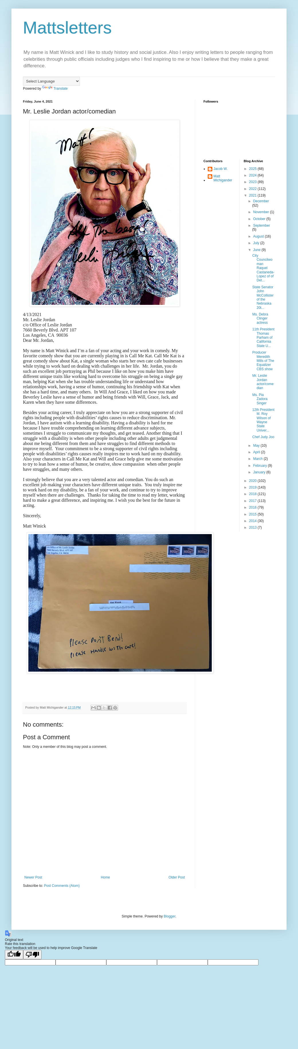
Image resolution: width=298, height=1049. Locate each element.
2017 (253, 501)
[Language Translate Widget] (51, 81)
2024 (253, 175)
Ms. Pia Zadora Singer (259, 399)
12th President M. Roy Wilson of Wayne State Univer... (263, 420)
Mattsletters (67, 27)
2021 (253, 195)
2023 (253, 182)
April (257, 452)
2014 (253, 521)
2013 (253, 528)
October (259, 219)
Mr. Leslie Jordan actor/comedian (262, 382)
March (258, 459)
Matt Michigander (222, 178)
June (257, 250)
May (256, 446)
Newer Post (33, 877)
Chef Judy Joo (263, 437)
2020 (253, 481)
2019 (253, 487)
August (259, 236)
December (261, 201)
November (261, 212)
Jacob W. (220, 169)
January (259, 472)
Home (105, 877)
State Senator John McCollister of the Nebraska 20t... (262, 297)
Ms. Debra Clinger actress (260, 318)
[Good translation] (14, 954)
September (261, 225)
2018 (253, 494)
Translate (55, 89)
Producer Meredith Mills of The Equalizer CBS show (263, 360)
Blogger (169, 916)
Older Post (176, 877)
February (260, 466)
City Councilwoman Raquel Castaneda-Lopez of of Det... (263, 268)
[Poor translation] (32, 954)
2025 (253, 169)
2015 (253, 514)
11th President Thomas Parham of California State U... (263, 337)
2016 (253, 507)
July (256, 243)
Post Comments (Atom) (62, 886)
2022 (253, 189)
